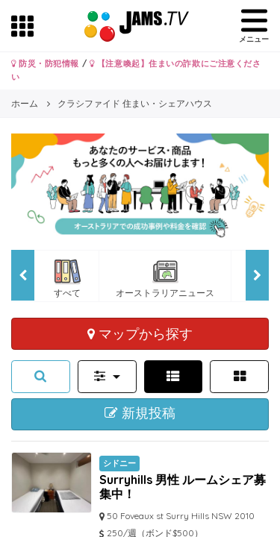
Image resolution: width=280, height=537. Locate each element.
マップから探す (140, 333)
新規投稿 (140, 413)
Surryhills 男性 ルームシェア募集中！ (182, 486)
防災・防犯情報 (45, 63)
